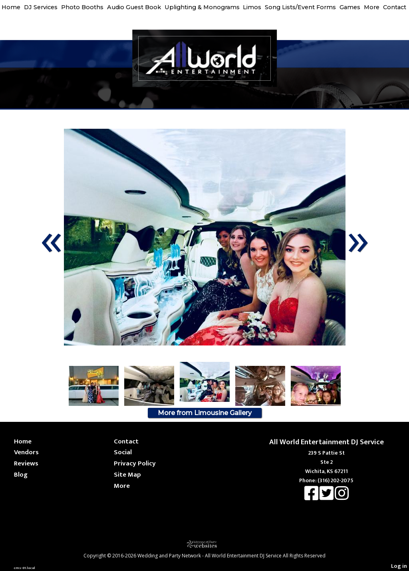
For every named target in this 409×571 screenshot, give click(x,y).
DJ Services (41, 7)
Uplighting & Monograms (202, 7)
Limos (252, 7)
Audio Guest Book (134, 7)
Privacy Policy (135, 463)
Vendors (26, 452)
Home (11, 7)
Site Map (127, 474)
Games (350, 7)
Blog (21, 474)
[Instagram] (342, 497)
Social (123, 452)
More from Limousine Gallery (205, 413)
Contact (394, 7)
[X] (327, 497)
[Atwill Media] (204, 544)
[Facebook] (312, 497)
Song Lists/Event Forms (300, 7)
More (371, 7)
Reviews (26, 463)
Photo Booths (82, 7)
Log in (399, 566)
